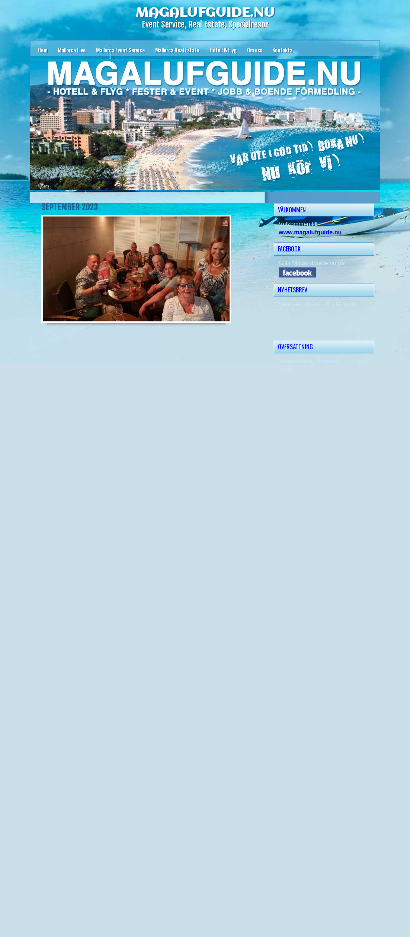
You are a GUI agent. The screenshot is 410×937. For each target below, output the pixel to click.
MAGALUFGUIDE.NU (205, 13)
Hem (42, 50)
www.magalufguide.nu (310, 232)
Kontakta (282, 50)
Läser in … (134, 631)
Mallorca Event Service (120, 50)
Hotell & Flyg (223, 50)
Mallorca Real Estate (177, 50)
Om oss (254, 50)
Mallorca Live (72, 50)
